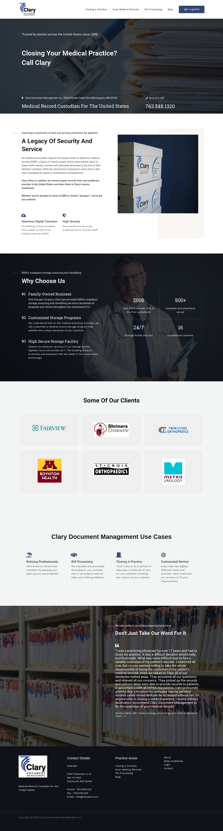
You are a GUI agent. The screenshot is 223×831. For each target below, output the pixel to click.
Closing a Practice (98, 9)
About (167, 757)
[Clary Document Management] (28, 9)
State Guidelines (173, 761)
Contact (168, 768)
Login (167, 764)
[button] (191, 9)
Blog (170, 9)
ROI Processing (154, 9)
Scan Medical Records (127, 9)
